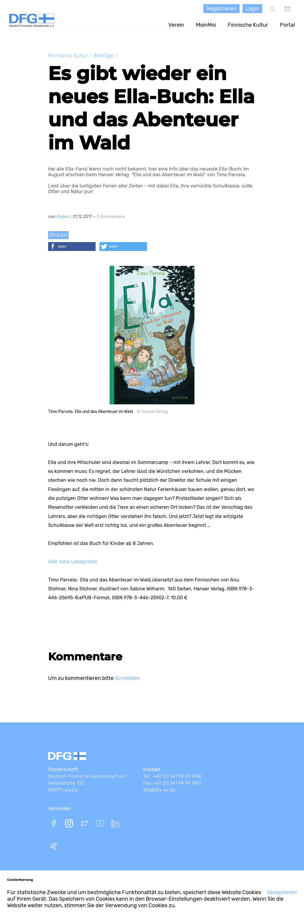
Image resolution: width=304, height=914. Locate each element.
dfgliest (63, 216)
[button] (72, 246)
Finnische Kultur (248, 25)
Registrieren (221, 8)
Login (252, 8)
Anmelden (127, 678)
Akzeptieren (282, 892)
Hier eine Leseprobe (72, 561)
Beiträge (104, 55)
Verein (176, 25)
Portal (287, 25)
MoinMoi (206, 25)
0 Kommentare (111, 216)
